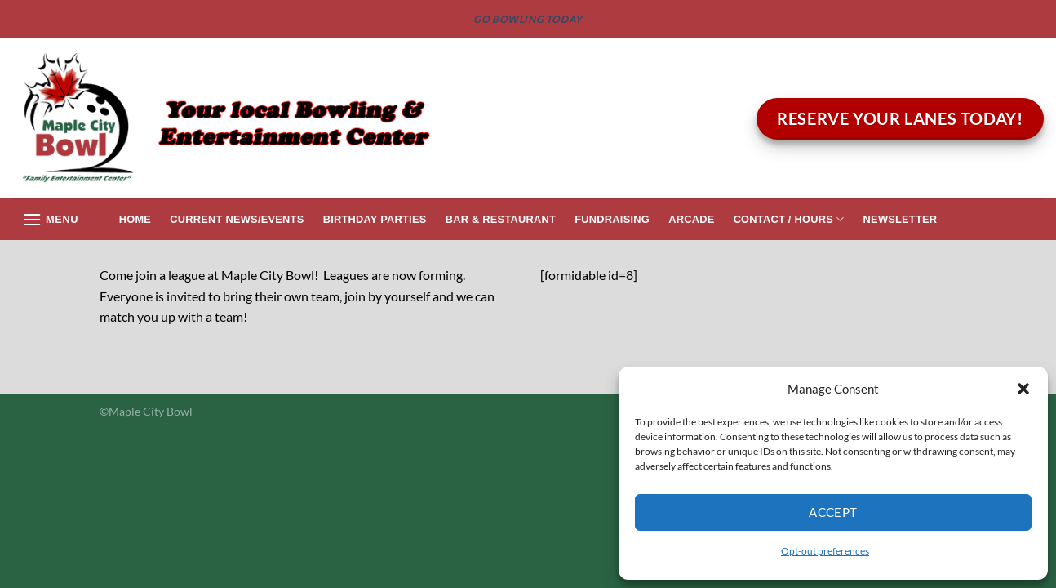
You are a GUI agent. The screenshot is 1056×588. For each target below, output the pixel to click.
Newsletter (900, 219)
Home (135, 219)
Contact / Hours (789, 219)
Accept (833, 512)
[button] (1023, 389)
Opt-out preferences (825, 551)
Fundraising (612, 219)
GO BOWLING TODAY (528, 19)
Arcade (691, 219)
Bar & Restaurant (501, 219)
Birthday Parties (375, 219)
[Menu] (50, 219)
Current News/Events (237, 219)
